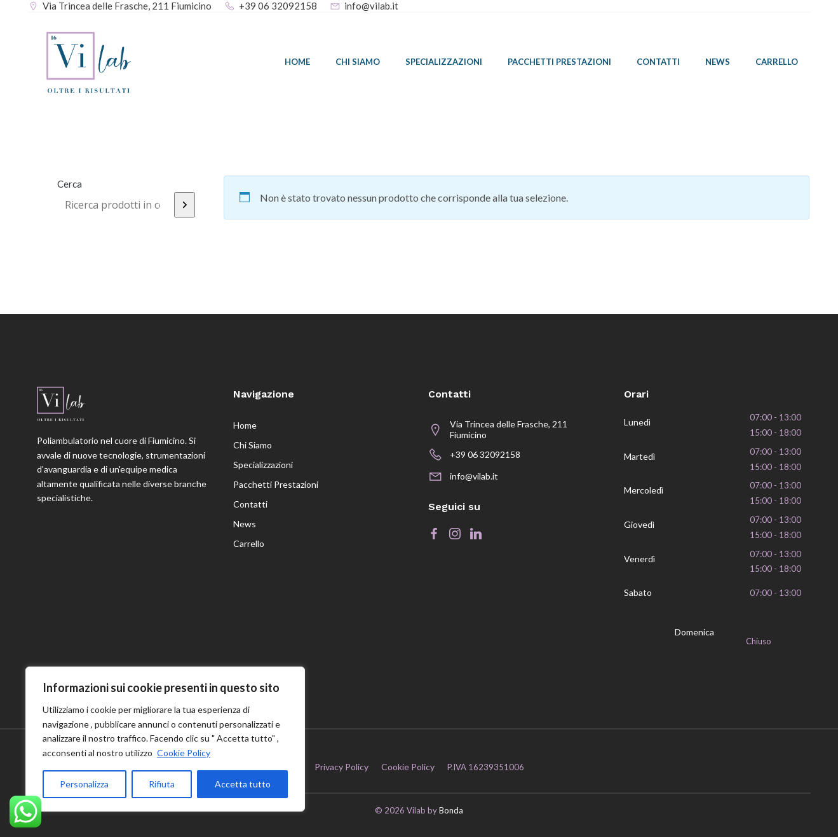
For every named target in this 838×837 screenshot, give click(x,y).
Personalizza (84, 783)
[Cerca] (184, 205)
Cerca (69, 184)
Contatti (658, 62)
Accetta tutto (243, 783)
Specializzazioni (443, 62)
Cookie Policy (183, 752)
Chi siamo (357, 62)
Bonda (451, 810)
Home (297, 62)
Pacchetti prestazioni (559, 62)
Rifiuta (162, 783)
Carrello (776, 62)
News (717, 62)
